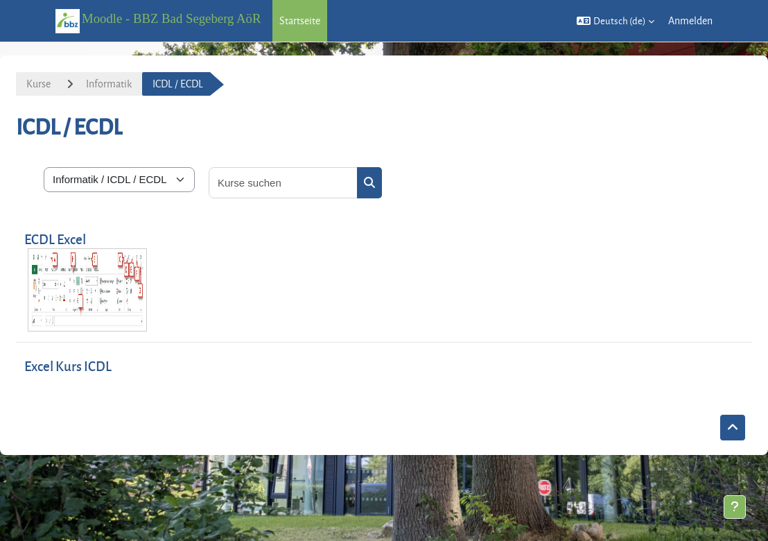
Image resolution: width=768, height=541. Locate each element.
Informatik (109, 83)
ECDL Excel (55, 239)
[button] (615, 21)
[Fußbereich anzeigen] (735, 507)
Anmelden (690, 20)
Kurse (38, 83)
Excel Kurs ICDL (68, 366)
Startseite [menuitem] (299, 20)
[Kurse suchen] (283, 182)
